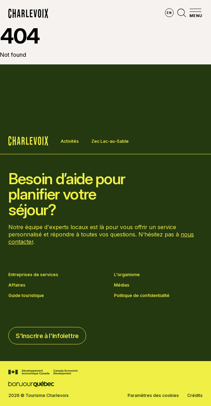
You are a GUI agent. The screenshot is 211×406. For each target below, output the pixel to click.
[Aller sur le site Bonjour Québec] (31, 384)
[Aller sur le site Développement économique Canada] (43, 372)
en (169, 13)
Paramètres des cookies (153, 395)
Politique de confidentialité (141, 296)
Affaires (16, 285)
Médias (121, 285)
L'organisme (127, 275)
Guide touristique (26, 296)
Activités (70, 141)
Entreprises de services (33, 275)
